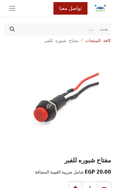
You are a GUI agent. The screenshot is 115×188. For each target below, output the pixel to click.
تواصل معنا (70, 8)
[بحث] (12, 29)
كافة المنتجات (98, 40)
